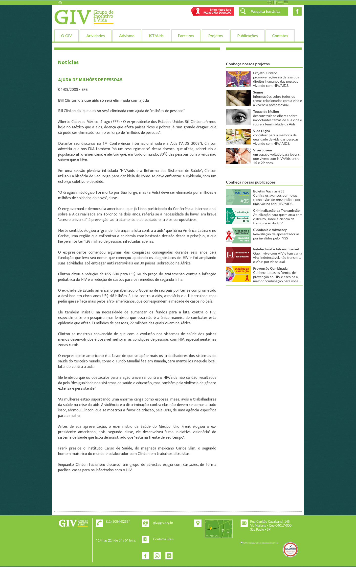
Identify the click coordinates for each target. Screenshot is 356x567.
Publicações (247, 35)
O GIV (66, 35)
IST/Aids (156, 35)
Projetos (215, 35)
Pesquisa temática (265, 11)
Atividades (95, 35)
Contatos (280, 35)
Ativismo (126, 35)
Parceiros (186, 35)
